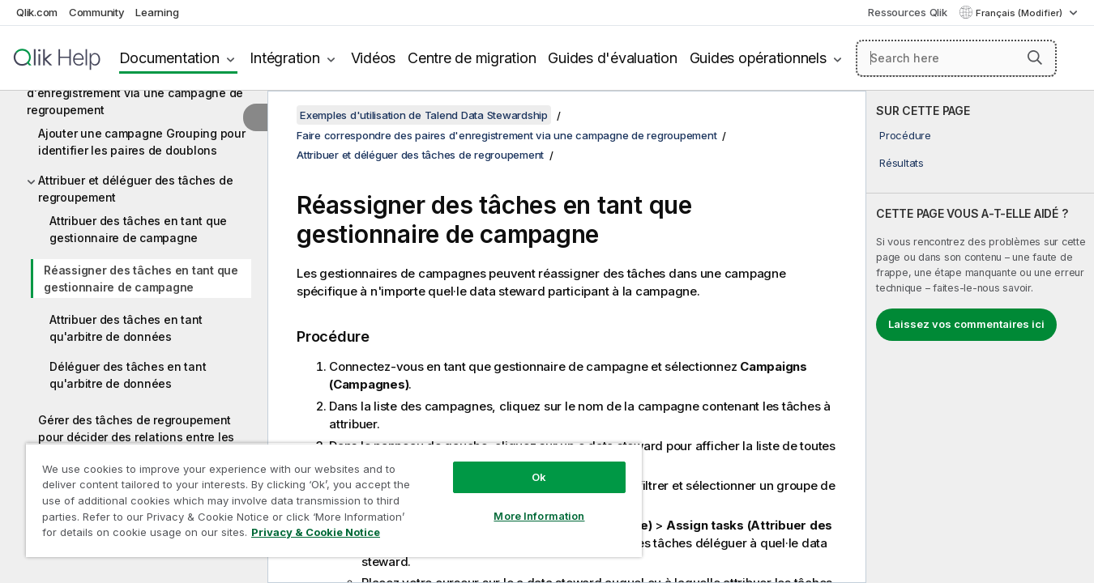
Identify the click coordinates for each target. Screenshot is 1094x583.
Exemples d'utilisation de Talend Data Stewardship (424, 115)
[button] (1035, 57)
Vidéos (373, 57)
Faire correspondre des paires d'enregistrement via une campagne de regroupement (135, 93)
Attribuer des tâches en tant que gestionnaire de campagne (138, 229)
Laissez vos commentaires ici (966, 323)
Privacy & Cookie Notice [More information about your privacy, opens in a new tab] (315, 532)
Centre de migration (472, 57)
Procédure (905, 135)
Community (97, 12)
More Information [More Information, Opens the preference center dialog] (539, 515)
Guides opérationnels (758, 57)
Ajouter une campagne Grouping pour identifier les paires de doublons (142, 141)
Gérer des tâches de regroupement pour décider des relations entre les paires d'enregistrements (136, 437)
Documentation (169, 57)
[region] (334, 500)
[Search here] (956, 58)
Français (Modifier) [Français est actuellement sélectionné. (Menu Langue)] (1020, 13)
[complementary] (980, 337)
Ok (539, 476)
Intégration (284, 57)
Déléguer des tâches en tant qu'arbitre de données (127, 375)
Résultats (901, 162)
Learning (156, 12)
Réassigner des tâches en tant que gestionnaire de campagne (141, 278)
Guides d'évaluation (612, 57)
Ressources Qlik (907, 12)
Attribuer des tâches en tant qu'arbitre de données (126, 328)
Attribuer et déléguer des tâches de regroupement (135, 188)
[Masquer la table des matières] (255, 117)
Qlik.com (37, 12)
